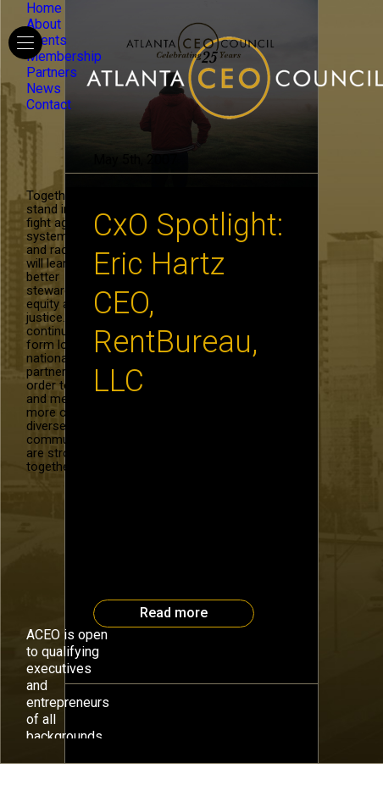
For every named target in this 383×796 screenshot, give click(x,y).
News (43, 88)
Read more (174, 613)
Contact (48, 105)
